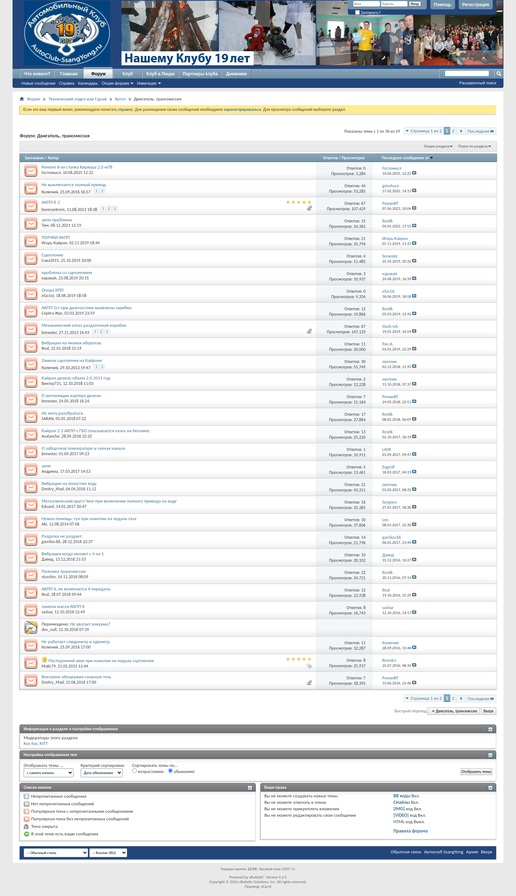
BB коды (402, 795)
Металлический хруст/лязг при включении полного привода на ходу (109, 501)
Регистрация (475, 4)
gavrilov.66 (51, 541)
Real (45, 348)
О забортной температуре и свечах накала (83, 448)
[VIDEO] (401, 815)
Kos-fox (30, 743)
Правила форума (410, 831)
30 (363, 361)
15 (363, 220)
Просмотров (352, 157)
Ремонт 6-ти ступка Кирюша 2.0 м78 (77, 167)
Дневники (236, 73)
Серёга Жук (52, 313)
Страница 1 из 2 (426, 130)
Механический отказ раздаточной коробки (84, 325)
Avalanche (50, 436)
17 (363, 414)
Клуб (128, 73)
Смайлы (401, 802)
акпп (46, 465)
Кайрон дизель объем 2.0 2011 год (76, 378)
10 (363, 519)
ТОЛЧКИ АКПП (56, 237)
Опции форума (115, 83)
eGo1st (48, 295)
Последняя (481, 131)
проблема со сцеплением (67, 272)
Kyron (120, 99)
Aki (44, 524)
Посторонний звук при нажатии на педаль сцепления (101, 660)
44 (363, 185)
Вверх (488, 711)
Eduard (48, 506)
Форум (98, 73)
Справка (66, 83)
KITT (43, 743)
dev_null (49, 629)
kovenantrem (53, 209)
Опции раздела (436, 146)
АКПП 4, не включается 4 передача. (76, 588)
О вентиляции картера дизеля (71, 395)
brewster (49, 332)
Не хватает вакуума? (90, 624)
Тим (45, 225)
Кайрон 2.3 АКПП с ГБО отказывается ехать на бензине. (96, 430)
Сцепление (52, 255)
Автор (53, 157)
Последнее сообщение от (407, 157)
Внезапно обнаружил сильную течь (76, 676)
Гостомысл (51, 172)
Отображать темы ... (43, 765)
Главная (69, 73)
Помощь (443, 4)
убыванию (181, 771)
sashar (47, 611)
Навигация (146, 83)
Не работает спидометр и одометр (76, 641)
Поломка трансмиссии (64, 571)
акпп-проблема (57, 219)
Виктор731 (51, 383)
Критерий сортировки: (103, 765)
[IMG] (399, 808)
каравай (49, 277)
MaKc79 (49, 666)
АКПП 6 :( (51, 202)
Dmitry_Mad (53, 488)
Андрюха (50, 471)
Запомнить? (368, 13)
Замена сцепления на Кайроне (72, 360)
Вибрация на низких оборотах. (72, 342)
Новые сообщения (38, 83)
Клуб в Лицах (160, 73)
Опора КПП (52, 290)
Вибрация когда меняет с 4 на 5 (73, 553)
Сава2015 (50, 260)
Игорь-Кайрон (54, 242)
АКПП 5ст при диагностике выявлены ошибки (87, 307)
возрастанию (148, 771)
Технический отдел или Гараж (77, 99)
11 (363, 343)
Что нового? (37, 73)
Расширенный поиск (477, 83)
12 (363, 308)
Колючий (50, 191)
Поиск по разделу (473, 146)
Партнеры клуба (200, 73)
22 (363, 572)
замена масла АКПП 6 (63, 606)
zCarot (266, 886)
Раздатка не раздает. (62, 536)
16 (363, 502)
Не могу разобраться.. (63, 413)
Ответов (330, 157)
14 (363, 537)
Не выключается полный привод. (74, 184)
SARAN (48, 418)
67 (363, 203)
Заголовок (34, 157)
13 (363, 431)
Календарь (88, 83)
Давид (47, 559)
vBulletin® (257, 877)
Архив (472, 851)
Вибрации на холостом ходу (69, 483)
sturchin (49, 576)
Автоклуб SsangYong (443, 851)
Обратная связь (406, 851)
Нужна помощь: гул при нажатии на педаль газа (89, 518)
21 (363, 238)
